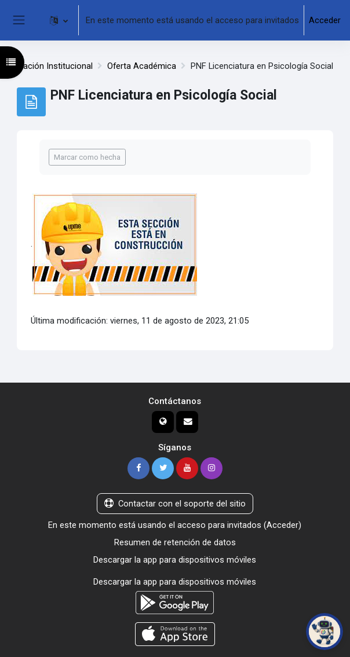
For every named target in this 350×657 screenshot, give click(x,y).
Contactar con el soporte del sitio (175, 503)
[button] (59, 20)
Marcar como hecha (87, 157)
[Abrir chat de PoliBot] (324, 631)
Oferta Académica (141, 66)
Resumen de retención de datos (175, 542)
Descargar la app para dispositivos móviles (174, 560)
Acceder (325, 20)
